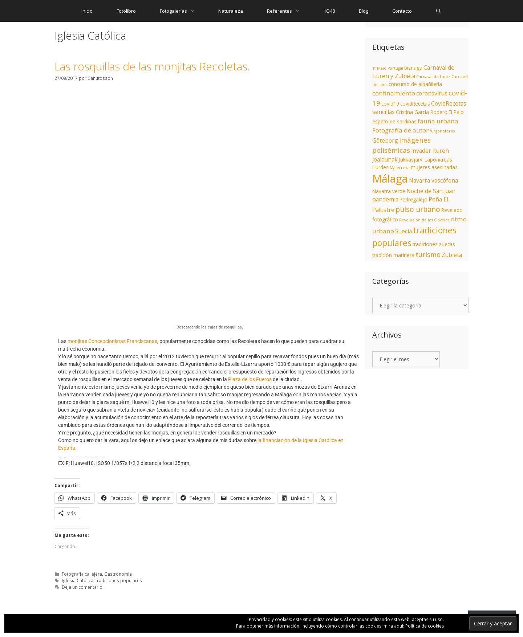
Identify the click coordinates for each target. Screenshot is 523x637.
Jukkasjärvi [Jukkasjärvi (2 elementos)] (411, 159)
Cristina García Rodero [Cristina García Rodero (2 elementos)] (421, 112)
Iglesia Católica (77, 580)
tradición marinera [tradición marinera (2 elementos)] (393, 255)
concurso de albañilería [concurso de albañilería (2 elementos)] (415, 84)
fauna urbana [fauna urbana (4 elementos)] (438, 121)
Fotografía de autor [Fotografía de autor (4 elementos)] (400, 130)
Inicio (87, 11)
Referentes (289, 11)
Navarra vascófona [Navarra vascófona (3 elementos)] (433, 180)
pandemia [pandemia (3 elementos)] (385, 199)
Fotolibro (126, 11)
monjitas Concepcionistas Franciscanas (112, 341)
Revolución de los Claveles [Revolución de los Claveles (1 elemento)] (424, 219)
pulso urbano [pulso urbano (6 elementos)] (418, 209)
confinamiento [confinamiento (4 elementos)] (393, 93)
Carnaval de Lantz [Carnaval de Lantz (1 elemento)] (433, 76)
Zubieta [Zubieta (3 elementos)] (452, 255)
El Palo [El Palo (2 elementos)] (456, 112)
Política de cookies (424, 626)
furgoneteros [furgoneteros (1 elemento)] (442, 131)
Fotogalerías (183, 11)
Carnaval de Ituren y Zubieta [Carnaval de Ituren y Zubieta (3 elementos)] (413, 72)
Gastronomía (118, 574)
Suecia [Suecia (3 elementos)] (403, 231)
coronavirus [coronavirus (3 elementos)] (431, 93)
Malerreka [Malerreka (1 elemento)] (400, 167)
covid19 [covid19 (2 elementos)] (390, 103)
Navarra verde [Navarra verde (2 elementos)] (388, 191)
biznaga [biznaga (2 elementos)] (413, 67)
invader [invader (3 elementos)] (421, 151)
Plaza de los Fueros (250, 379)
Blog (363, 11)
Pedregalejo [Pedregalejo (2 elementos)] (413, 199)
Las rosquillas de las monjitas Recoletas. (152, 66)
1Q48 (329, 11)
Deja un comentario (82, 587)
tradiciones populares (119, 580)
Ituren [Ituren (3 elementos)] (440, 151)
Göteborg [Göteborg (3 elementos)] (385, 140)
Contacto (402, 11)
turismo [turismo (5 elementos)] (428, 254)
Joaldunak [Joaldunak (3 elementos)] (385, 159)
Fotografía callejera (82, 574)
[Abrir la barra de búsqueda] (439, 11)
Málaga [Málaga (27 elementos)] (390, 178)
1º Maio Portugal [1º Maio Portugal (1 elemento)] (387, 68)
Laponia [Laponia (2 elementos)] (434, 159)
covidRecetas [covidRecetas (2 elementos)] (415, 103)
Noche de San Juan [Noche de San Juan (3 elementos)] (430, 191)
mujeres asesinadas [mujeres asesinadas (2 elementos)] (434, 167)
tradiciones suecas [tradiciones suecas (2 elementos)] (434, 244)
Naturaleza (230, 11)
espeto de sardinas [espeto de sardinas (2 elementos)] (394, 121)
